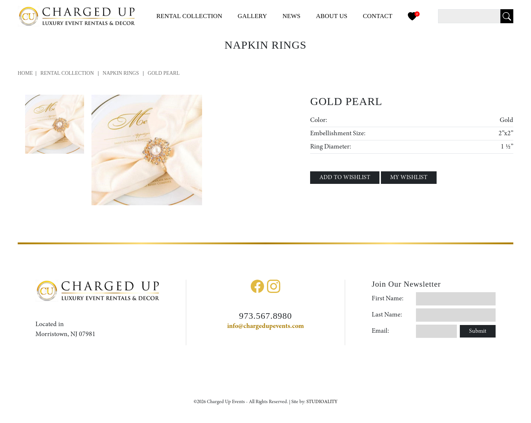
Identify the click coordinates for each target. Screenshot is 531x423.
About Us (332, 16)
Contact (377, 16)
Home (25, 73)
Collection (189, 16)
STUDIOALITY (321, 401)
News (291, 16)
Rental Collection (67, 73)
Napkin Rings (121, 73)
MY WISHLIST (408, 178)
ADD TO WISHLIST (344, 178)
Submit (477, 331)
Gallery (252, 16)
